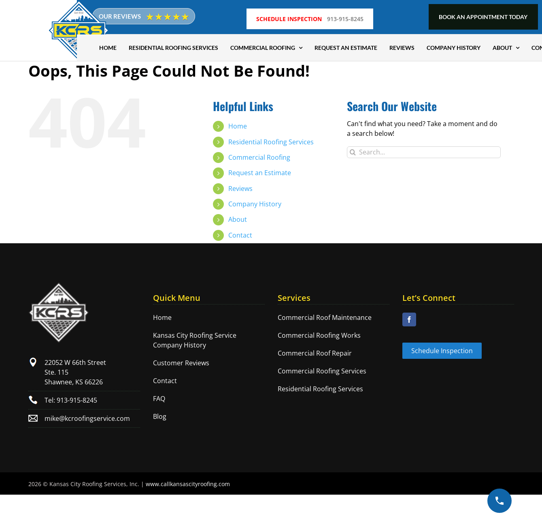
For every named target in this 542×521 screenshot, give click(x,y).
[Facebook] (409, 319)
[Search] (353, 152)
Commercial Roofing (259, 157)
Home (237, 126)
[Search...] (424, 152)
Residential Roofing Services (271, 141)
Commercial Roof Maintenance (325, 317)
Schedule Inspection (442, 350)
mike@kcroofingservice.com (87, 418)
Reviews (240, 188)
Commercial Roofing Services (322, 371)
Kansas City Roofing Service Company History (194, 340)
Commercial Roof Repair (315, 353)
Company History (254, 203)
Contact (240, 235)
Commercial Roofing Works (319, 335)
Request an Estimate (259, 172)
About (237, 219)
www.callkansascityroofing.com (188, 484)
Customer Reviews (181, 362)
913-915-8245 (344, 17)
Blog (159, 416)
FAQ (159, 398)
